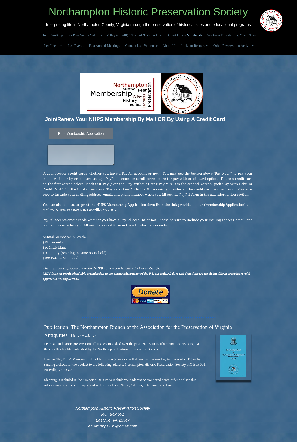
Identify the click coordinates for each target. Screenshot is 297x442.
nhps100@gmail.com (118, 426)
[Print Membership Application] (81, 133)
